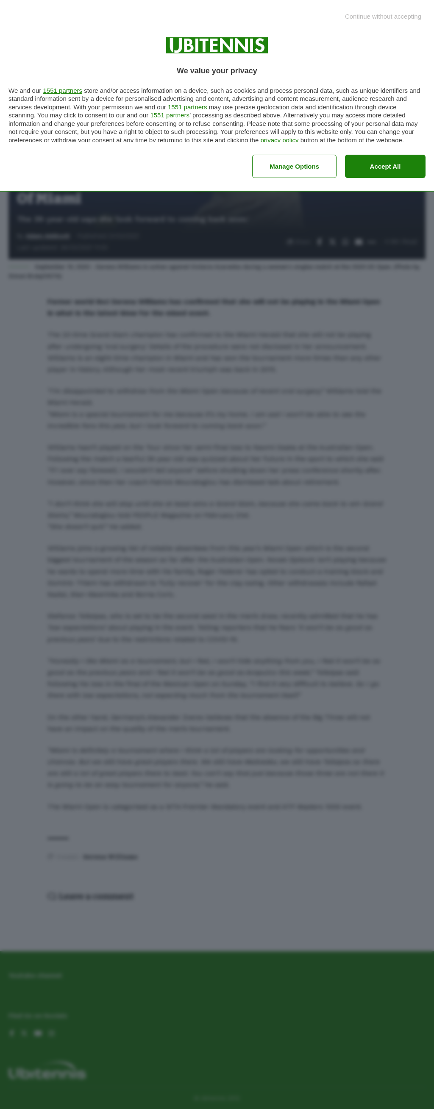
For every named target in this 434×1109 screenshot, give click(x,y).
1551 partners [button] (62, 90)
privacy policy (279, 140)
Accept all (385, 166)
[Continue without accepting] (383, 16)
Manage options (294, 166)
